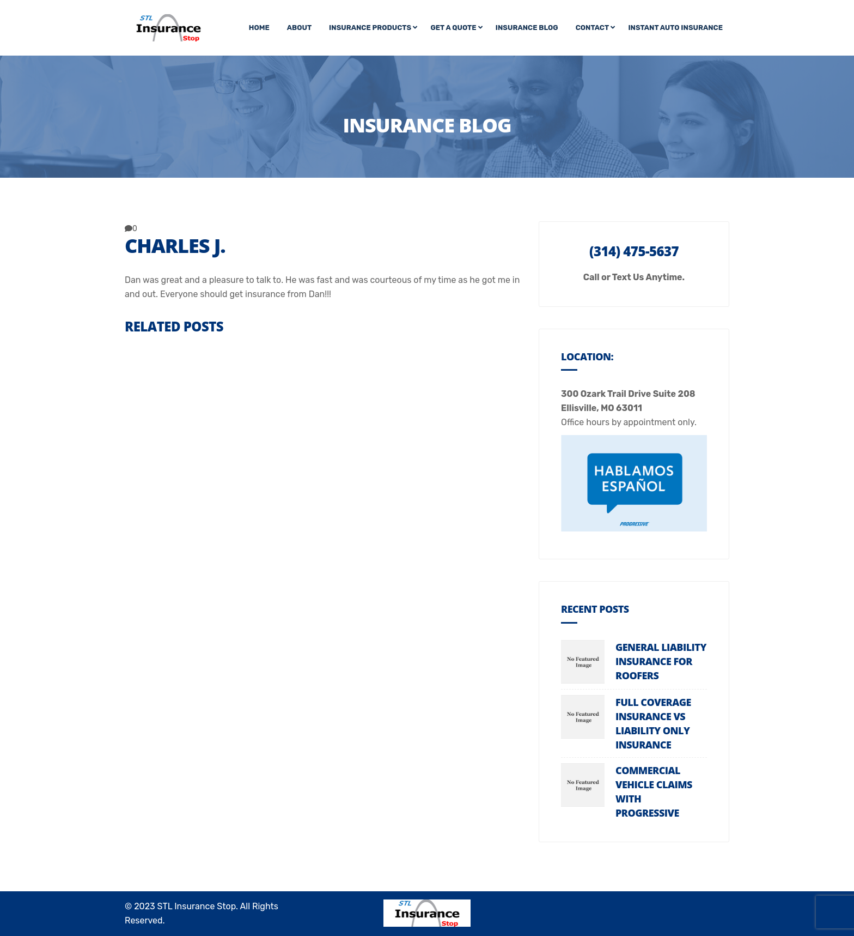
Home (259, 27)
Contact (592, 27)
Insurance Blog (527, 27)
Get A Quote (453, 27)
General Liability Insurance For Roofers (660, 661)
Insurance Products (370, 27)
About (299, 27)
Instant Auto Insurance (675, 27)
